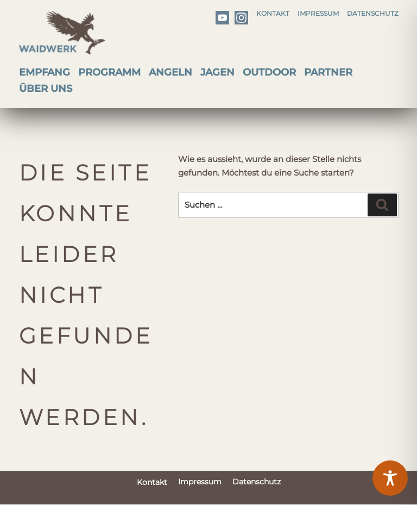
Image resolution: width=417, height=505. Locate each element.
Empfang (44, 72)
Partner (328, 72)
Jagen (217, 72)
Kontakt (272, 13)
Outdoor (269, 72)
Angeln (170, 72)
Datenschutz (373, 13)
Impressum (318, 13)
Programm (109, 72)
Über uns (45, 89)
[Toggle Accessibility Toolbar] (390, 478)
